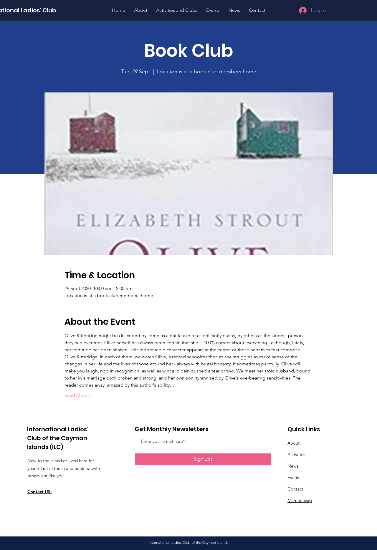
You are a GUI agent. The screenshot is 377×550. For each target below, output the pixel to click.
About (293, 443)
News (292, 466)
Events (293, 477)
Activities (296, 454)
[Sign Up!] (203, 459)
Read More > (78, 395)
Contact (295, 489)
